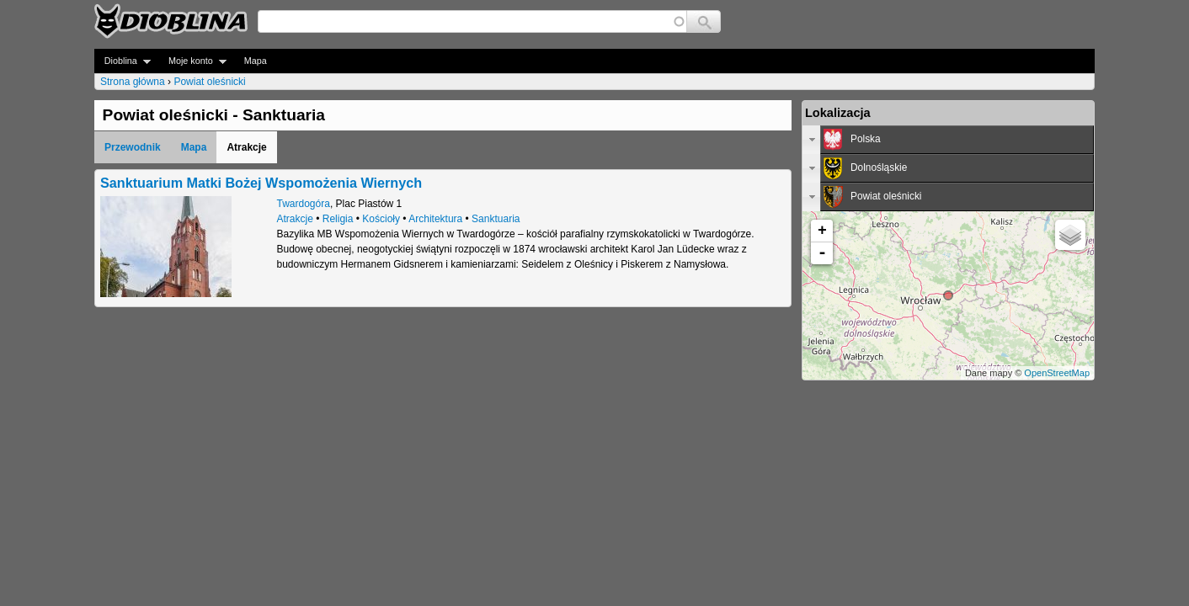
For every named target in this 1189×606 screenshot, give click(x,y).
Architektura (435, 219)
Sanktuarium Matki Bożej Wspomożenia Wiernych (261, 182)
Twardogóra (303, 204)
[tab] (948, 139)
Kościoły (381, 219)
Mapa (255, 61)
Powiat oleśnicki (209, 82)
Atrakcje (295, 219)
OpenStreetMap (1057, 373)
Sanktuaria (496, 219)
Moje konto (192, 61)
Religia (338, 219)
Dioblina (122, 61)
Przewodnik (132, 147)
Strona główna (132, 82)
